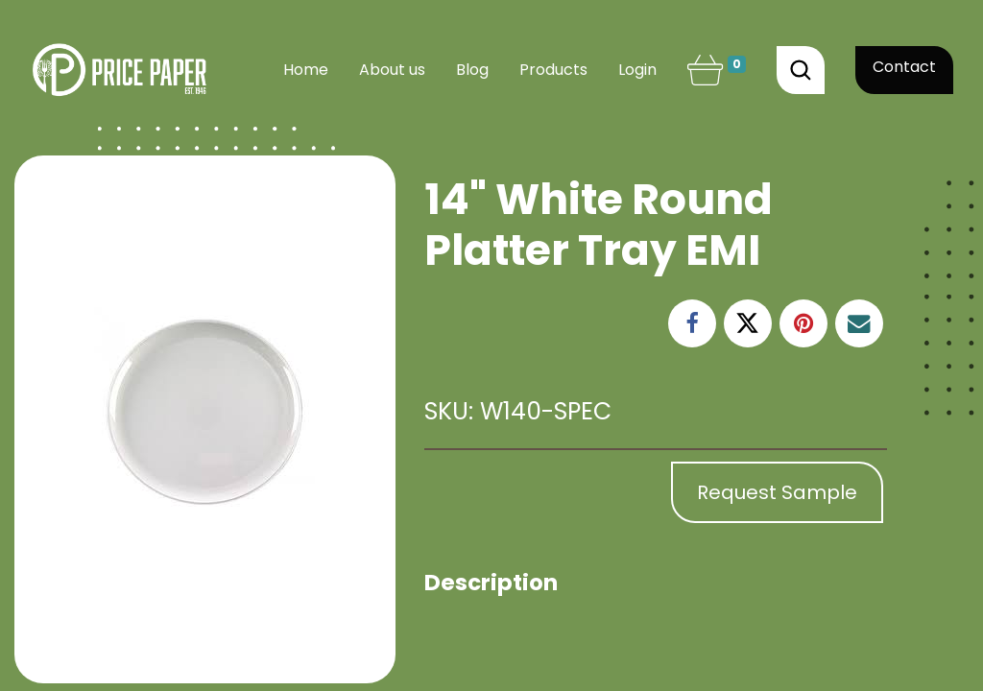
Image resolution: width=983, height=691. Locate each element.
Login (637, 70)
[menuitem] (306, 70)
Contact (904, 67)
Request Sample (777, 492)
